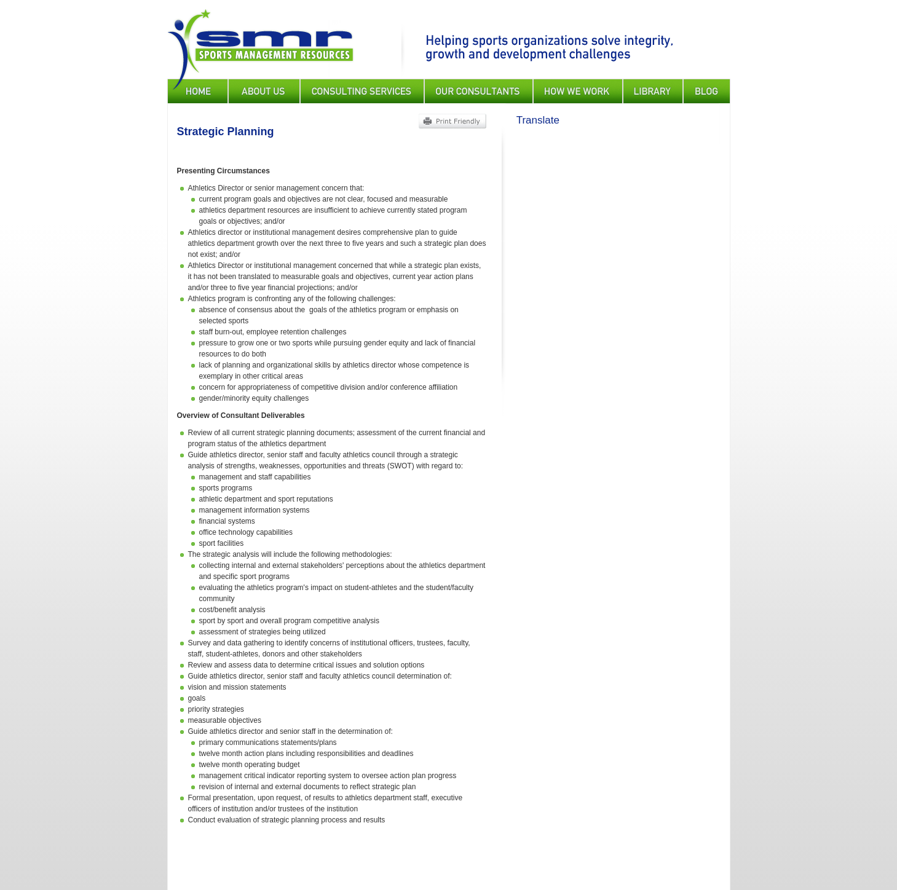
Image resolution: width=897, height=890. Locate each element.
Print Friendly (452, 121)
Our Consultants (478, 91)
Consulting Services (362, 91)
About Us (264, 91)
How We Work (578, 91)
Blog (706, 91)
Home (197, 91)
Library (653, 91)
